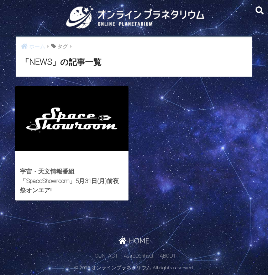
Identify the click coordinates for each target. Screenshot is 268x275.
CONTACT (106, 256)
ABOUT (168, 256)
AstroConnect (138, 256)
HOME (134, 240)
